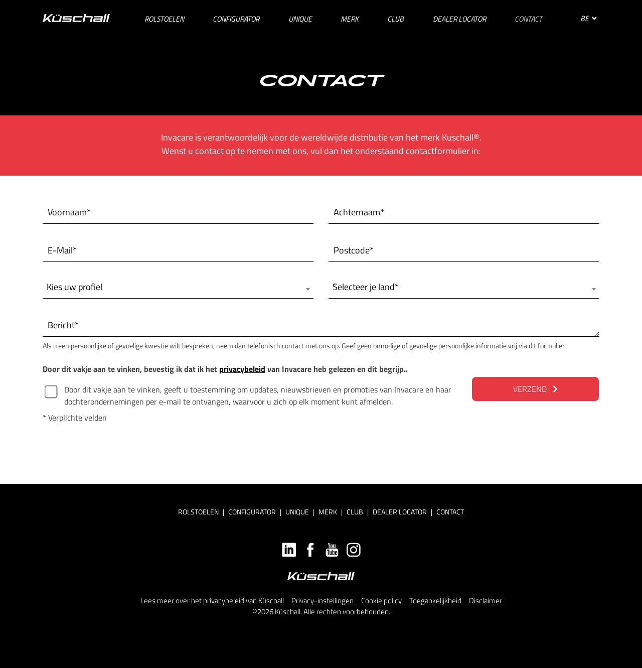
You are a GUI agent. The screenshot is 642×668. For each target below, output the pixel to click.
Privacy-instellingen (322, 600)
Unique (297, 511)
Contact (450, 511)
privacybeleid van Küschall (243, 600)
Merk (327, 511)
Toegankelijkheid (435, 600)
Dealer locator (400, 511)
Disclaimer (485, 600)
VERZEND (535, 389)
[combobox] (178, 287)
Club (355, 511)
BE (588, 18)
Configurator (252, 511)
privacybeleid (242, 369)
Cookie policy (381, 600)
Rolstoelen (198, 511)
